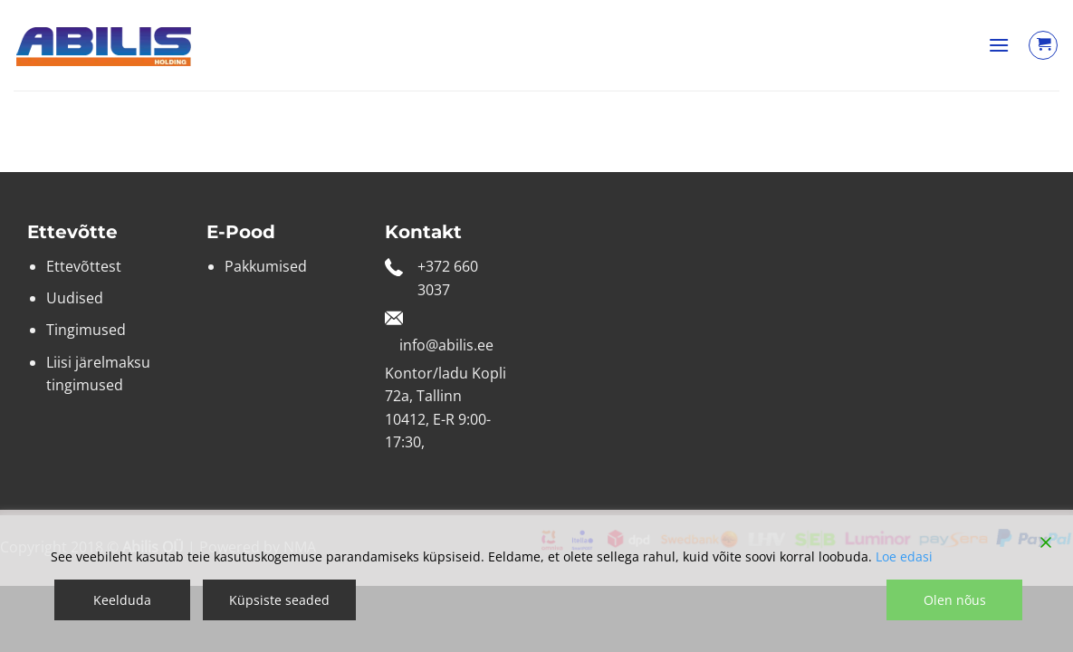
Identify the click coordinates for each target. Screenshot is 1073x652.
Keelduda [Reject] (122, 600)
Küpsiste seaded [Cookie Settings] (279, 600)
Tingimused (86, 330)
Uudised (74, 298)
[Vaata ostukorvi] (1043, 45)
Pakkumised (266, 266)
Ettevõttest (83, 266)
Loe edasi (904, 556)
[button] (999, 45)
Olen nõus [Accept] (955, 600)
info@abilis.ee (446, 345)
